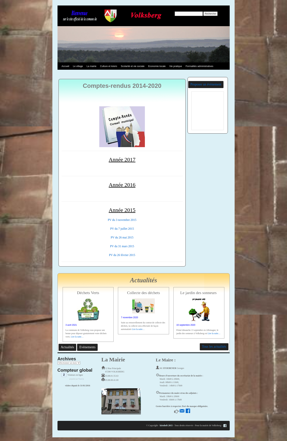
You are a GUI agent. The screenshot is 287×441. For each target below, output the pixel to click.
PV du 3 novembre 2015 (122, 219)
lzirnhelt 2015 (166, 425)
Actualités (67, 347)
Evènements (87, 347)
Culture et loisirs (108, 66)
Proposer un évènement (205, 84)
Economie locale (157, 66)
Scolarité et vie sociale (133, 66)
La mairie (91, 66)
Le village (78, 66)
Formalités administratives (199, 66)
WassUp (81, 379)
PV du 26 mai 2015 (122, 237)
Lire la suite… (77, 336)
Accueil (65, 66)
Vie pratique (175, 66)
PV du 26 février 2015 (122, 255)
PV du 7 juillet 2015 (122, 228)
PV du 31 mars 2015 (122, 246)
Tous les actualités (214, 346)
